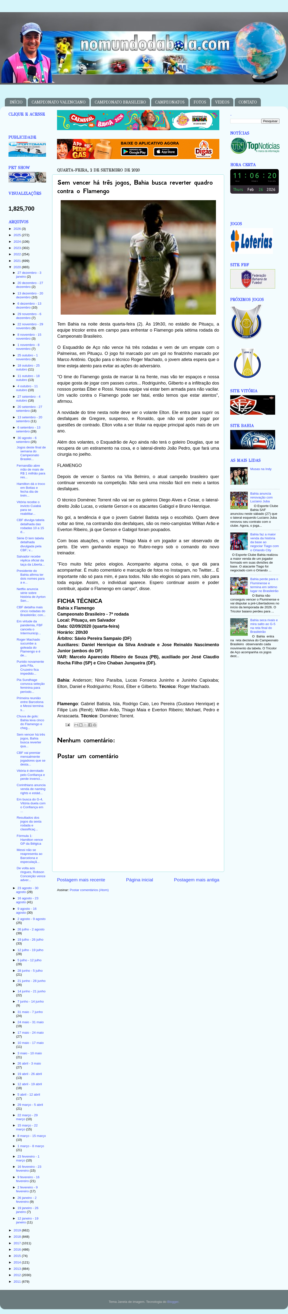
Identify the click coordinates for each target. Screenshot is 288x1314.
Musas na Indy (261, 469)
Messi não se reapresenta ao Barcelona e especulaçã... (29, 856)
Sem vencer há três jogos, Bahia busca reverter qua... (31, 740)
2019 (18, 1230)
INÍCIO (16, 102)
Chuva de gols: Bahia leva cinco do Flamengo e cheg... (30, 722)
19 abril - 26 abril (29, 1074)
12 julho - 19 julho (30, 950)
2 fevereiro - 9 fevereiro (27, 1189)
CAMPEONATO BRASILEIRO (120, 102)
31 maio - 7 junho (30, 1012)
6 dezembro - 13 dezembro (28, 305)
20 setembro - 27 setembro (29, 408)
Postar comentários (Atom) (89, 890)
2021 (18, 261)
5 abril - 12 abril (28, 1094)
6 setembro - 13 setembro (28, 429)
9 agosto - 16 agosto (26, 910)
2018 (18, 1236)
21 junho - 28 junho (31, 981)
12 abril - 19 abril (29, 1084)
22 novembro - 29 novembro (29, 326)
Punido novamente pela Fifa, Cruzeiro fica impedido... (30, 667)
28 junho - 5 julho (30, 970)
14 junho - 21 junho (31, 991)
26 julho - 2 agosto (30, 929)
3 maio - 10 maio (29, 1053)
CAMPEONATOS (170, 102)
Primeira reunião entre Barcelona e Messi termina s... (30, 704)
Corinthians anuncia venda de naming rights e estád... (31, 789)
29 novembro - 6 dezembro (28, 316)
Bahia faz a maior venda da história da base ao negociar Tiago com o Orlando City (264, 542)
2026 (18, 229)
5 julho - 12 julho (29, 960)
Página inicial (139, 879)
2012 (18, 1275)
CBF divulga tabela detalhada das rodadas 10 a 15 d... (30, 526)
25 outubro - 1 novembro (27, 357)
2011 (18, 1281)
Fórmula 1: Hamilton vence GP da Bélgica (30, 839)
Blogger (172, 1302)
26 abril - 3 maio (29, 1063)
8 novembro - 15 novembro (28, 336)
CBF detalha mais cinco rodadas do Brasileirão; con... (31, 611)
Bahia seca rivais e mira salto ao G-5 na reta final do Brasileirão (264, 626)
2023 (18, 248)
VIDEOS (222, 102)
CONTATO (248, 102)
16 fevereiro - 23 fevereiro (28, 1168)
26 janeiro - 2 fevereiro (26, 1199)
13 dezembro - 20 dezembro (29, 295)
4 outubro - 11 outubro (27, 388)
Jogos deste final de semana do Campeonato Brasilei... (31, 453)
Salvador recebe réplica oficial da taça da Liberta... (31, 560)
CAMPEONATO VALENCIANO (59, 102)
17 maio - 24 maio (30, 1032)
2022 (18, 254)
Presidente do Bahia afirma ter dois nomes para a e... (31, 576)
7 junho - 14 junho (30, 1001)
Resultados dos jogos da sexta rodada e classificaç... (29, 823)
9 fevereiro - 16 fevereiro (28, 1179)
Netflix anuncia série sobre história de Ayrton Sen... (31, 595)
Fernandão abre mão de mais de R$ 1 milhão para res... (31, 471)
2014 (18, 1262)
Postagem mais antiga (196, 879)
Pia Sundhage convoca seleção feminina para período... (31, 686)
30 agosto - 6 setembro (26, 440)
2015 (18, 1256)
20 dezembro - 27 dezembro (29, 285)
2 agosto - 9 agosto (31, 919)
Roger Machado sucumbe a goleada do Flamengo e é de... (29, 647)
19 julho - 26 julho (30, 939)
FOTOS (200, 102)
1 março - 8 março (30, 1146)
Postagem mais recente (81, 879)
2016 (18, 1249)
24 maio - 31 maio (30, 1022)
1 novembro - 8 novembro (28, 347)
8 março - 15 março (31, 1136)
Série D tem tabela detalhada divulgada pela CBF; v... (30, 544)
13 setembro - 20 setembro (29, 419)
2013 (18, 1269)
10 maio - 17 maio (30, 1043)
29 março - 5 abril (30, 1105)
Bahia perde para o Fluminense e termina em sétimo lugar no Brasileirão (264, 585)
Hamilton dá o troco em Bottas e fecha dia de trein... (31, 490)
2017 (18, 1243)
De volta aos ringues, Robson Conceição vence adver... (31, 874)
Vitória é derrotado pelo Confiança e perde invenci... (31, 774)
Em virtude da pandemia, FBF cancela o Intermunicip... (30, 627)
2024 (18, 241)
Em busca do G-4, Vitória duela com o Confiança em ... (31, 805)
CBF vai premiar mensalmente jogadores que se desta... (31, 758)
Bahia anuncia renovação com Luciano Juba (261, 497)
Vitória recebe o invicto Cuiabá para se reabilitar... (29, 508)
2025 (18, 235)
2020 (18, 267)
